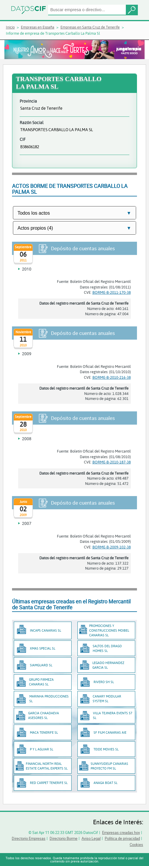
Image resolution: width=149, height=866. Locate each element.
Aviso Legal (91, 838)
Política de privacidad (122, 838)
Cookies (136, 844)
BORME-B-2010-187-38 (111, 462)
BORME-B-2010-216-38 (111, 377)
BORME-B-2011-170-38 (111, 292)
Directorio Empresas (28, 838)
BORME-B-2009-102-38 (111, 547)
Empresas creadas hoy (121, 832)
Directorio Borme (63, 838)
